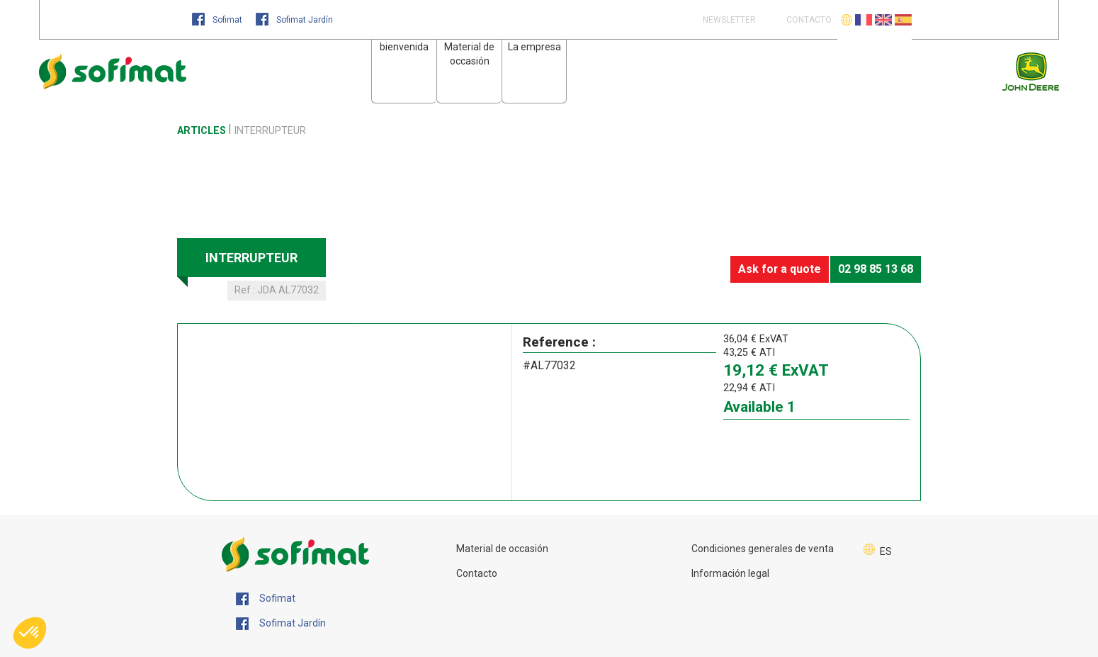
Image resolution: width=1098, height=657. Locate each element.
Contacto (476, 573)
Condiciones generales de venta (762, 548)
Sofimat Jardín (294, 20)
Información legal (730, 573)
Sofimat (218, 20)
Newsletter (728, 20)
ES (886, 551)
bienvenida (404, 46)
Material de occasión (502, 548)
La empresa (534, 46)
